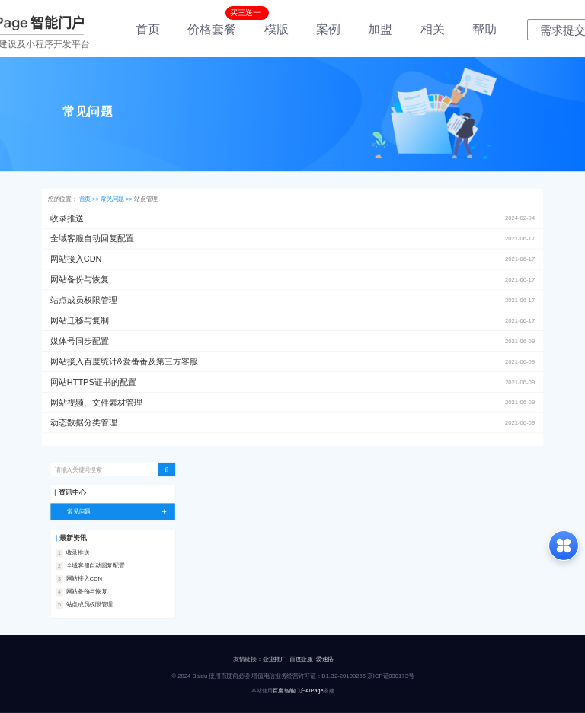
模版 (276, 29)
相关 (432, 29)
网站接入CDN (84, 578)
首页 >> (90, 199)
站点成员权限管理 (89, 604)
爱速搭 (325, 659)
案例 (328, 29)
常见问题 (121, 511)
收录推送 (78, 552)
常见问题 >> (117, 199)
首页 (148, 29)
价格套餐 (211, 29)
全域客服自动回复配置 (95, 565)
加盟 (380, 29)
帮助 (484, 29)
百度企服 (301, 659)
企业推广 (274, 659)
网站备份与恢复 (86, 591)
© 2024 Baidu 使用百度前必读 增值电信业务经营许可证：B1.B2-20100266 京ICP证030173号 (292, 676)
